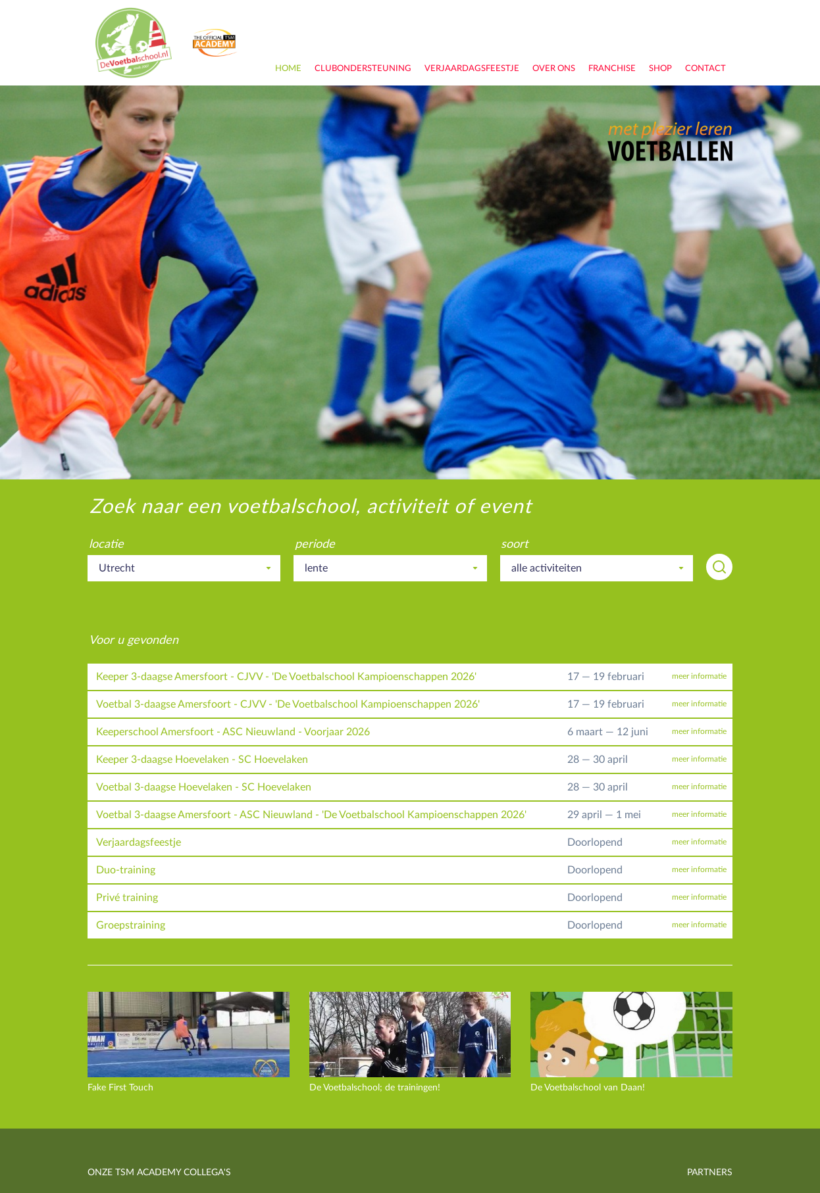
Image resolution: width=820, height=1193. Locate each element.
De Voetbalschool (134, 42)
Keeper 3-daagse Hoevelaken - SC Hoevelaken (202, 759)
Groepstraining (130, 925)
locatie (106, 544)
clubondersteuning (363, 68)
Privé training (127, 897)
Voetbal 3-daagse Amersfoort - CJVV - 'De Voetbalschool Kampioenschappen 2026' (288, 704)
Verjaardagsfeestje (471, 68)
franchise (612, 68)
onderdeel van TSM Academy (215, 42)
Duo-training (125, 870)
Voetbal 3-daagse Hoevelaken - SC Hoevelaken (203, 787)
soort (514, 544)
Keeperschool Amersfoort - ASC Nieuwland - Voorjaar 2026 (233, 732)
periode (315, 544)
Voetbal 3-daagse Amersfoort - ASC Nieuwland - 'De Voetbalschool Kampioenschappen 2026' (311, 815)
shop (660, 68)
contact (705, 68)
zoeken (719, 567)
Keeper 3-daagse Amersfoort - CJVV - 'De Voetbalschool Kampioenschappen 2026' (286, 676)
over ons (553, 68)
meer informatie (699, 676)
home (288, 68)
